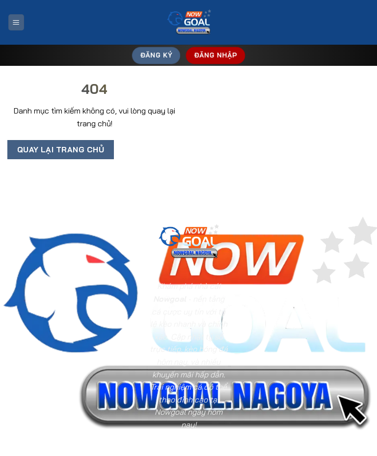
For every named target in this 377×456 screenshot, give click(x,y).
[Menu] (16, 22)
